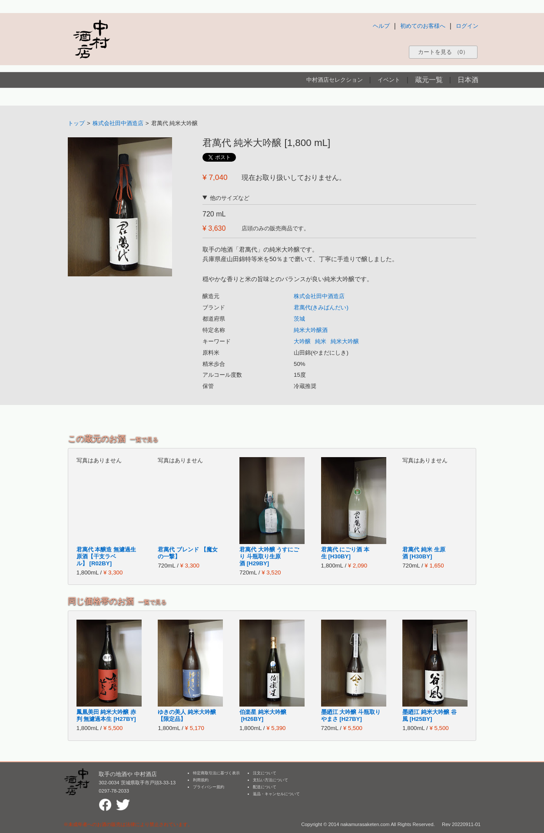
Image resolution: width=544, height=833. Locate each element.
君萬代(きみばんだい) (321, 307)
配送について (264, 787)
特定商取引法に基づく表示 (216, 773)
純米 (320, 341)
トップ (76, 123)
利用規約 (201, 780)
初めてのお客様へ (422, 26)
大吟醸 (302, 341)
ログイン (467, 26)
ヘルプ (381, 26)
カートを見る (443, 52)
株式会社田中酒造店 (118, 123)
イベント (389, 79)
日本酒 (468, 79)
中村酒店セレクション (334, 79)
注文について (264, 773)
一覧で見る (144, 439)
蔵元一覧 (429, 79)
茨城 (299, 318)
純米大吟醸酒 (311, 330)
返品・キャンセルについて (276, 794)
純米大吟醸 (345, 341)
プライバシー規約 (208, 787)
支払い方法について (270, 780)
